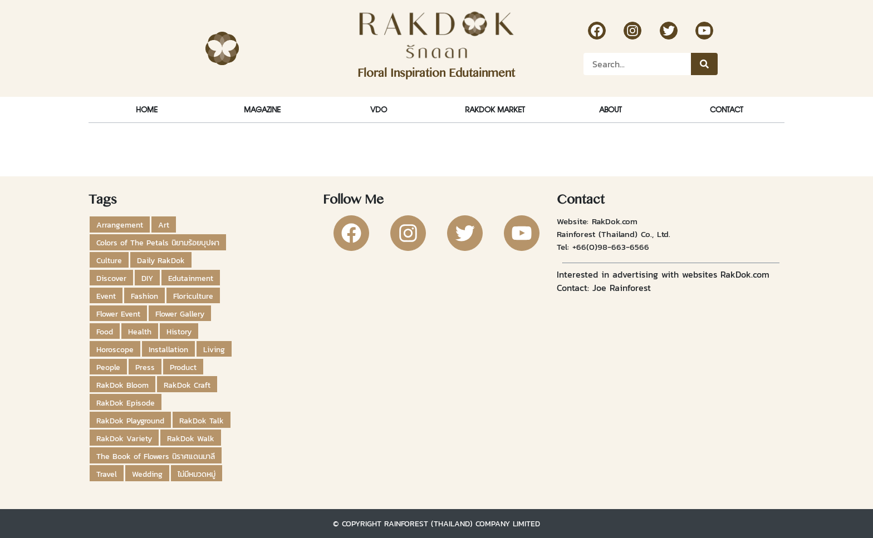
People (108, 367)
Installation (168, 349)
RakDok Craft (187, 385)
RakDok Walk (190, 438)
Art (163, 224)
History (179, 331)
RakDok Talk (201, 420)
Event (106, 296)
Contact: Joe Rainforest (604, 287)
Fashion (144, 296)
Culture (109, 260)
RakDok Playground (130, 420)
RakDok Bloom (122, 385)
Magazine (262, 109)
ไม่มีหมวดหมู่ (196, 474)
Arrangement (119, 224)
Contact (726, 109)
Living (214, 349)
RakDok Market (494, 109)
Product (183, 367)
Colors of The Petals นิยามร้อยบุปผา (157, 242)
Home (147, 109)
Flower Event (118, 313)
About (610, 109)
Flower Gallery (179, 313)
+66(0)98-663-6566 (610, 246)
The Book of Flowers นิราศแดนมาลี (155, 456)
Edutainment (190, 278)
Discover (111, 278)
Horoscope (115, 349)
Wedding (147, 474)
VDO (378, 109)
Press (145, 367)
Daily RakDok (161, 260)
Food (104, 331)
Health (139, 331)
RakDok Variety (124, 438)
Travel (106, 474)
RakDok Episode (125, 402)
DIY (147, 278)
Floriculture (193, 296)
